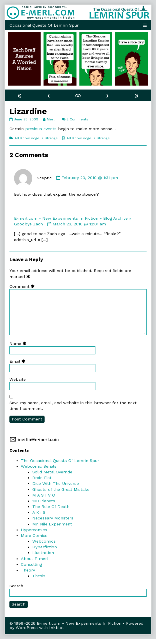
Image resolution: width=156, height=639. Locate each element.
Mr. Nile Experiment (52, 524)
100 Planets (43, 501)
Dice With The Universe (55, 483)
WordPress (27, 627)
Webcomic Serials (39, 466)
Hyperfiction (44, 547)
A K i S (38, 512)
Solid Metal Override (52, 472)
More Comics (34, 535)
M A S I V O (43, 495)
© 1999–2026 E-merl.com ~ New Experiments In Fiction (65, 623)
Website (17, 379)
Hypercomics (34, 529)
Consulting (31, 564)
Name (19, 343)
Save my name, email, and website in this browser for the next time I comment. (73, 405)
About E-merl (34, 558)
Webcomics (44, 541)
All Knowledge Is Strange (36, 138)
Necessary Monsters (52, 518)
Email (18, 361)
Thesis (38, 575)
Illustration (43, 552)
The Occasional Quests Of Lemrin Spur (60, 460)
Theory (28, 570)
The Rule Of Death (50, 506)
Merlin (52, 119)
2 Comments (77, 119)
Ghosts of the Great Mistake (60, 489)
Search (16, 586)
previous (33, 128)
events (50, 128)
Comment (23, 286)
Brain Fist (41, 477)
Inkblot (56, 627)
